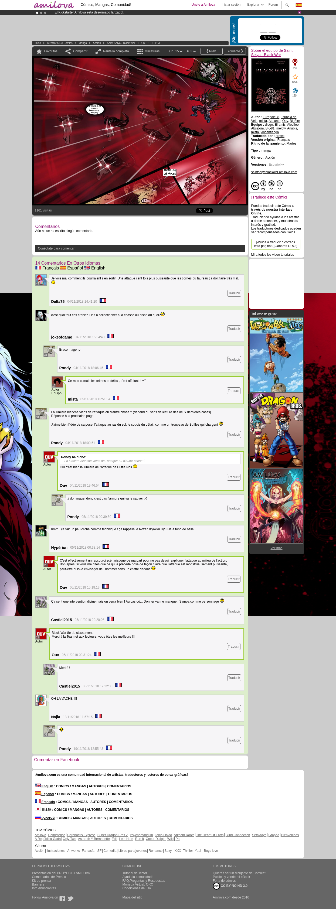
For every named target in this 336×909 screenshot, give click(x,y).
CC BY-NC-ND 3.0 (230, 886)
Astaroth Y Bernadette (94, 839)
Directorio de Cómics (59, 43)
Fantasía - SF (91, 851)
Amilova (40, 835)
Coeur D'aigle (156, 839)
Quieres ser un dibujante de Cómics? (239, 873)
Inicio (38, 43)
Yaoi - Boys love (206, 851)
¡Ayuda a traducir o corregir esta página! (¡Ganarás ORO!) (275, 244)
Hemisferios (56, 835)
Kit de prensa (41, 881)
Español (71, 268)
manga (83, 43)
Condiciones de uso (137, 888)
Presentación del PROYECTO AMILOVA (61, 873)
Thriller (188, 851)
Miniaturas (152, 51)
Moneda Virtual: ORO (138, 884)
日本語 (43, 810)
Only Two (69, 839)
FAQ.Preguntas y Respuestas (144, 881)
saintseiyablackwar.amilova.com (274, 172)
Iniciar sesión (231, 4)
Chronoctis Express (81, 835)
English (94, 268)
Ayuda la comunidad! (138, 877)
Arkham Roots (184, 835)
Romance (155, 851)
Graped (274, 835)
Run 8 (139, 839)
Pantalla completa (116, 51)
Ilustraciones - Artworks (63, 851)
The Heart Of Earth (209, 835)
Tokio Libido (163, 835)
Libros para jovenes (132, 851)
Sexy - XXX (172, 851)
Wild (170, 839)
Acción (97, 43)
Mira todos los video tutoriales (272, 255)
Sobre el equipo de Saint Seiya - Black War (272, 52)
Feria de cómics (224, 881)
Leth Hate (126, 839)
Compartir (80, 51)
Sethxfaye (259, 835)
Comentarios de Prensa (49, 877)
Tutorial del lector (135, 873)
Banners (38, 884)
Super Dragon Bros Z (112, 835)
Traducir (234, 293)
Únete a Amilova (203, 4)
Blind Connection (238, 835)
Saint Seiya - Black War (121, 43)
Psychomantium (141, 835)
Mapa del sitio (132, 897)
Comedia (109, 851)
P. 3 (157, 43)
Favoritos (50, 51)
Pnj (178, 839)
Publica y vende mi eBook (231, 877)
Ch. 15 (145, 43)
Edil (114, 839)
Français (47, 268)
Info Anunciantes (44, 888)
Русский (45, 818)
